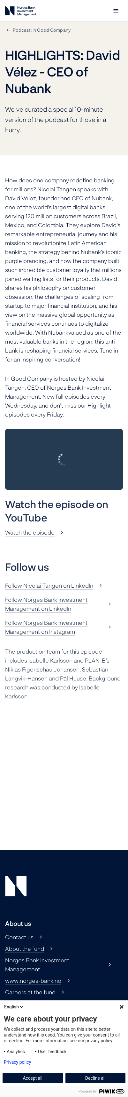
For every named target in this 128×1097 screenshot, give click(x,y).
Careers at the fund (30, 992)
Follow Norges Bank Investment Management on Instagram (46, 627)
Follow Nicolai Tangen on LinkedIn (49, 585)
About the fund (24, 948)
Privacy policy (17, 1062)
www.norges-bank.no (33, 980)
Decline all (95, 1078)
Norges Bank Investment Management (37, 965)
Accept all (32, 1078)
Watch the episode (30, 532)
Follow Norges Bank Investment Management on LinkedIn (46, 604)
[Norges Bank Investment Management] (20, 12)
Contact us (19, 937)
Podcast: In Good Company (42, 30)
